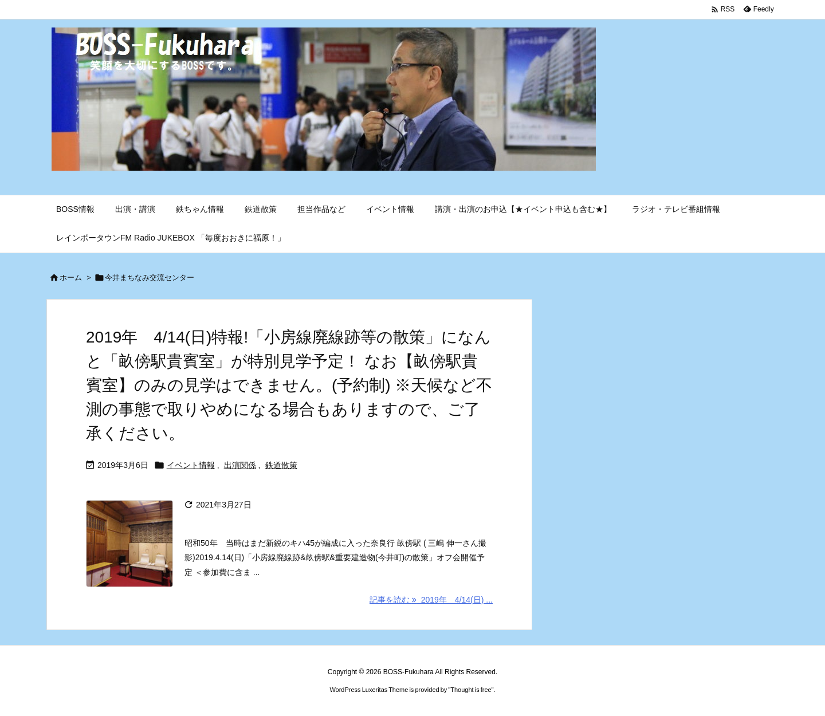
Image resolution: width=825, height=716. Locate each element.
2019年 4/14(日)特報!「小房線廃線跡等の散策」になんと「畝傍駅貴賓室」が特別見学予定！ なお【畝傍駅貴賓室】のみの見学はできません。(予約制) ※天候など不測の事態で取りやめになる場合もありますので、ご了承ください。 (289, 385)
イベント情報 (191, 465)
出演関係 (240, 465)
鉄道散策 (281, 465)
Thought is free (470, 689)
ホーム (71, 277)
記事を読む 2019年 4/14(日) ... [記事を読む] (431, 599)
